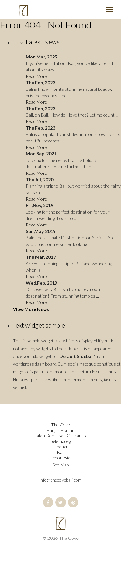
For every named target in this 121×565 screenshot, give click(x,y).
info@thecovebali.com (60, 480)
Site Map (60, 464)
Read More (36, 76)
